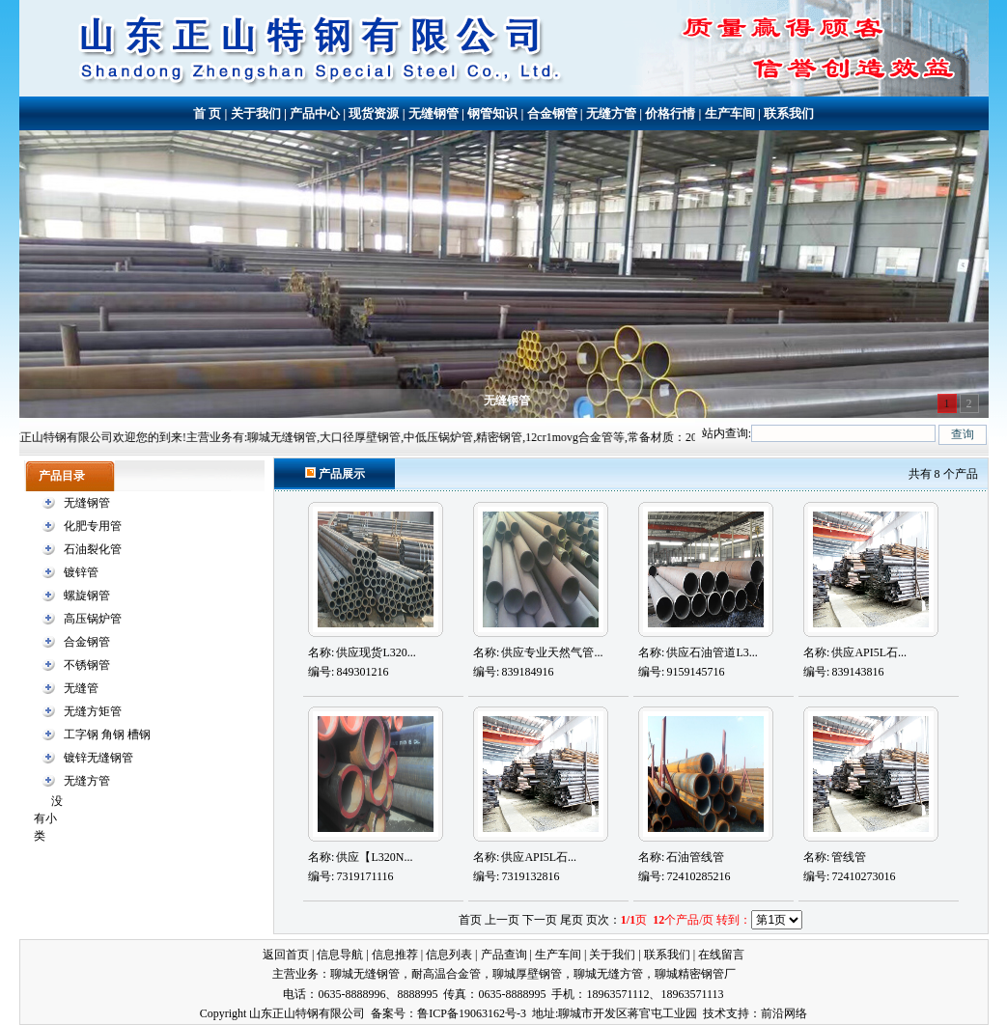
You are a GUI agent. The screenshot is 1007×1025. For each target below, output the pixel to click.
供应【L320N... (374, 857)
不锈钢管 (87, 665)
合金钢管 (552, 113)
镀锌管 (81, 572)
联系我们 (789, 113)
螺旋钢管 (87, 595)
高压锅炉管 (93, 618)
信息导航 (340, 954)
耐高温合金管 (446, 974)
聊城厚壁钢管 (527, 974)
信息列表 (449, 954)
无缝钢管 (433, 113)
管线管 (848, 857)
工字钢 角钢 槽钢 (107, 734)
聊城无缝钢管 (365, 974)
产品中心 (315, 113)
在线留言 (721, 954)
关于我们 (256, 113)
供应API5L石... (869, 652)
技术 (714, 1013)
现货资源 (374, 113)
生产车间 (730, 113)
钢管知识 (492, 113)
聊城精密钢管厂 (695, 974)
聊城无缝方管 (608, 974)
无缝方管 (611, 113)
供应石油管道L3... (711, 652)
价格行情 (670, 113)
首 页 (207, 113)
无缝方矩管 (93, 711)
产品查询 (504, 954)
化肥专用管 (93, 526)
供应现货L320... (375, 652)
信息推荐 (395, 954)
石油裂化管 (93, 549)
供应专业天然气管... (551, 652)
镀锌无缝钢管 (98, 757)
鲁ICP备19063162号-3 (471, 1013)
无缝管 (81, 688)
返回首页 (286, 954)
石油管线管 (695, 857)
